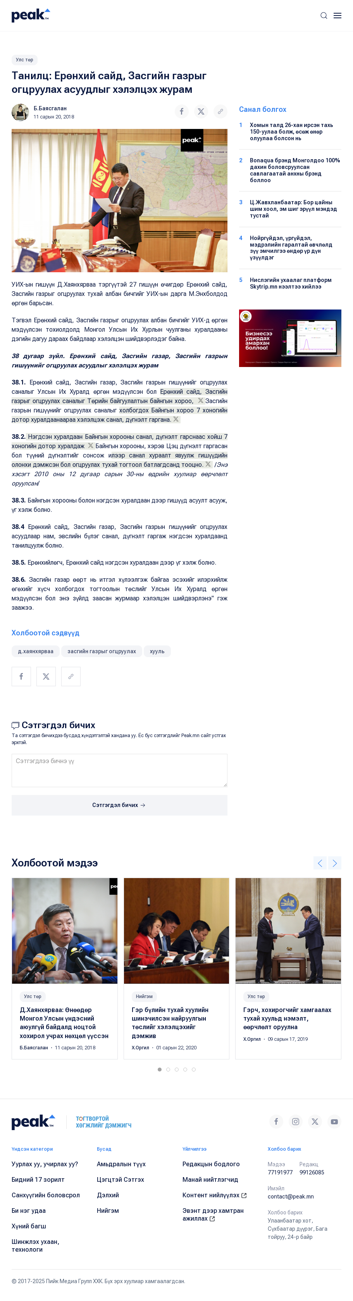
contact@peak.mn (291, 1196)
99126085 (312, 1172)
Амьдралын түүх (121, 1164)
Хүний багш (29, 1226)
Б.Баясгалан (50, 108)
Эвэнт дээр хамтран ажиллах (213, 1214)
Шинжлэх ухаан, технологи (35, 1245)
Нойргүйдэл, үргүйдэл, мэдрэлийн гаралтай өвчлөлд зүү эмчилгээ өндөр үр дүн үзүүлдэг (291, 248)
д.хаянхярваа (35, 651)
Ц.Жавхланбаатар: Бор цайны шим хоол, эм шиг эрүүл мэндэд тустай (293, 209)
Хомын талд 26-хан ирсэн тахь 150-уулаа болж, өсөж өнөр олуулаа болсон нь (291, 131)
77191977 (280, 1172)
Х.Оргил (141, 1048)
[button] (324, 15)
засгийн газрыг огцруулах (101, 651)
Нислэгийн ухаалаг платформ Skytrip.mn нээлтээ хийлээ (291, 283)
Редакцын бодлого (211, 1164)
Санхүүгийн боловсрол (46, 1195)
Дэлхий (108, 1195)
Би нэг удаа (29, 1210)
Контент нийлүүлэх (215, 1195)
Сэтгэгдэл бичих (119, 805)
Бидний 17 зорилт (38, 1179)
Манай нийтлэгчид (210, 1179)
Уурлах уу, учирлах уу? (45, 1164)
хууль (157, 651)
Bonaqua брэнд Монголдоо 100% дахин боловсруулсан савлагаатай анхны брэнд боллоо (295, 170)
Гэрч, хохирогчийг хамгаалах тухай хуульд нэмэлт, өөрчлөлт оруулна (287, 1018)
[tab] (160, 1069)
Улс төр (24, 60)
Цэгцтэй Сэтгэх (120, 1179)
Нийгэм (144, 996)
